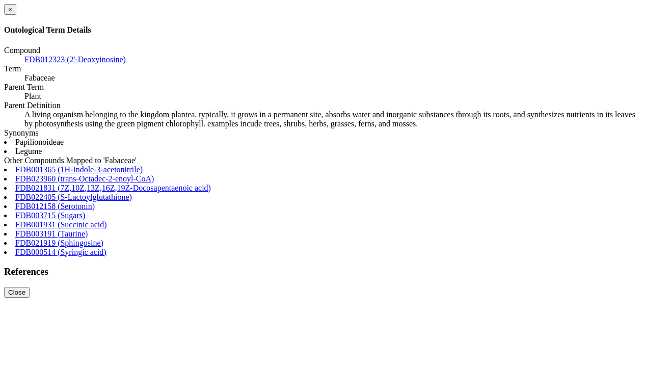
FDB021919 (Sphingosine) (59, 243)
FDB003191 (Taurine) (51, 233)
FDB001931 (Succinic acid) (61, 224)
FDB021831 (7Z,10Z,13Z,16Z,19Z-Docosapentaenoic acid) (113, 188)
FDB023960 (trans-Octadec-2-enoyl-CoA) (84, 178)
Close (16, 292)
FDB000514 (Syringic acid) (60, 252)
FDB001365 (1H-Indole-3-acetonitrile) (79, 169)
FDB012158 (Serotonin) (55, 206)
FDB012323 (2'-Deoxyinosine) (75, 59)
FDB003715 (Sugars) (50, 215)
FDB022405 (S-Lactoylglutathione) (73, 197)
